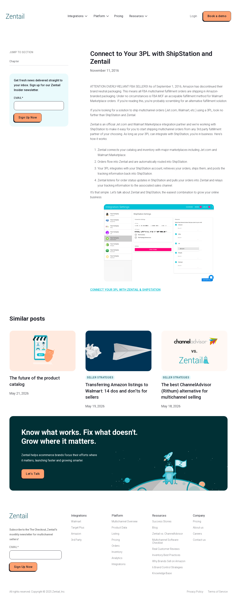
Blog (155, 527)
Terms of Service (218, 591)
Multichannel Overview (125, 521)
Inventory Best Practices (166, 555)
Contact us (199, 539)
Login (193, 16)
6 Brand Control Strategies (167, 567)
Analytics (117, 558)
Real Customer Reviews (166, 548)
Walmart (76, 521)
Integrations (119, 564)
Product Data (119, 527)
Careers (197, 533)
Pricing (118, 16)
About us (198, 527)
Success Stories (161, 521)
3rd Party (76, 539)
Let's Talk (33, 474)
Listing (115, 533)
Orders (116, 545)
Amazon (76, 533)
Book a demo (217, 16)
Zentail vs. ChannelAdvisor (167, 533)
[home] (15, 16)
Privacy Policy (195, 591)
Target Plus (77, 527)
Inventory (117, 551)
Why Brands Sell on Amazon (168, 561)
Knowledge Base (162, 573)
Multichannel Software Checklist (165, 541)
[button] (77, 16)
